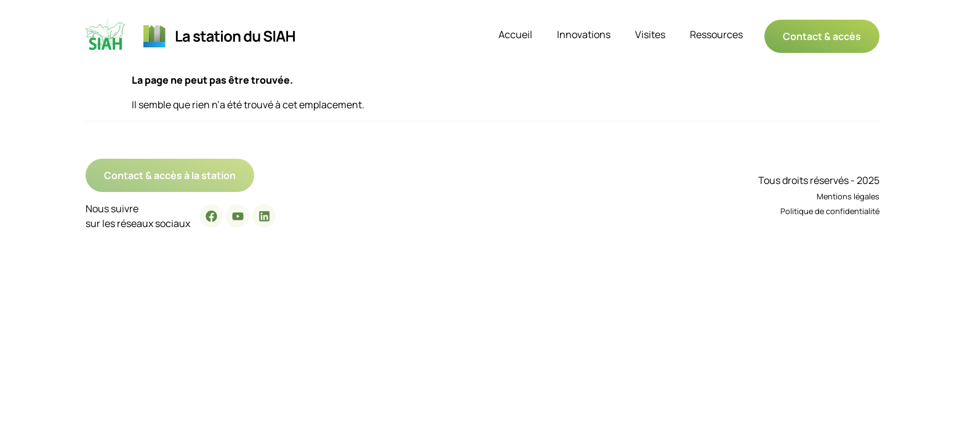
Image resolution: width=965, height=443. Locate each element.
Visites (650, 34)
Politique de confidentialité (829, 211)
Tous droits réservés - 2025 (818, 180)
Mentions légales (848, 196)
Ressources (716, 34)
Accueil (515, 34)
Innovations (584, 34)
